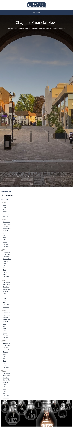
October (6, 226)
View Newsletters (7, 195)
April (4, 209)
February (6, 214)
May (4, 207)
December (6, 222)
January (6, 216)
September (7, 228)
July (4, 233)
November (6, 224)
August (5, 230)
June (4, 205)
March (5, 211)
